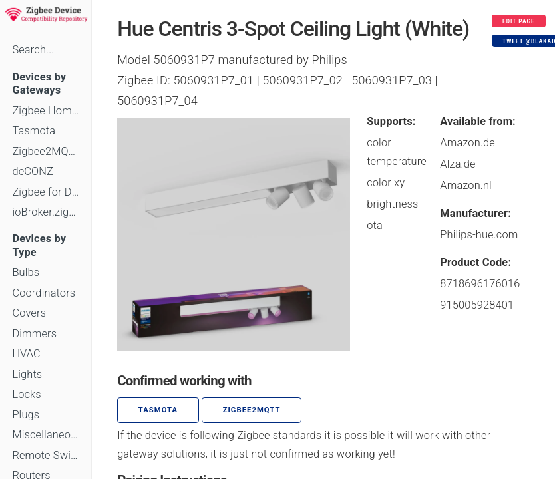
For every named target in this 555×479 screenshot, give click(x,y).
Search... (33, 49)
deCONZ (32, 171)
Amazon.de (467, 142)
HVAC (26, 353)
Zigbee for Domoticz (45, 192)
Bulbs (25, 272)
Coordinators (43, 293)
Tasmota (33, 130)
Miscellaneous (45, 434)
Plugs (25, 414)
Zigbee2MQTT (45, 151)
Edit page (518, 21)
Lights (27, 374)
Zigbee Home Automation (45, 110)
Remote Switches (45, 455)
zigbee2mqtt (252, 410)
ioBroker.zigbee (45, 212)
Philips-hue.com (479, 234)
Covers (29, 313)
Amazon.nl (466, 185)
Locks (26, 394)
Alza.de (457, 164)
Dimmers (34, 333)
